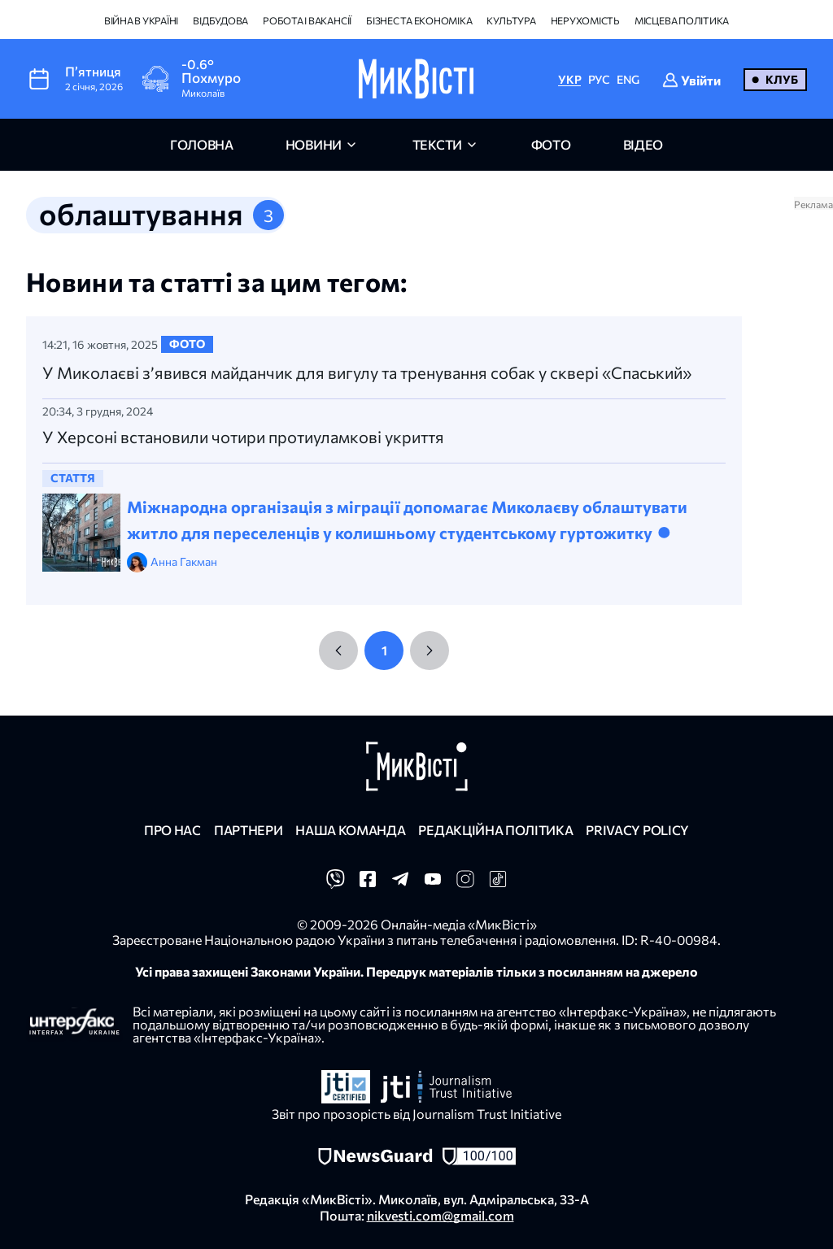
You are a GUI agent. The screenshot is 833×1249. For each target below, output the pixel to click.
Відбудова (220, 20)
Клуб (781, 79)
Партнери (248, 830)
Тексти (437, 144)
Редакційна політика (495, 830)
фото (551, 144)
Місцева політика (682, 20)
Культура (510, 20)
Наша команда (350, 830)
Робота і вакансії (307, 20)
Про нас (172, 830)
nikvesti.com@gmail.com (440, 1215)
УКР (569, 79)
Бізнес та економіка (419, 20)
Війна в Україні (141, 20)
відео (643, 144)
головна (201, 144)
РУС (599, 79)
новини (314, 144)
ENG (628, 79)
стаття (72, 478)
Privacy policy (637, 830)
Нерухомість (585, 20)
